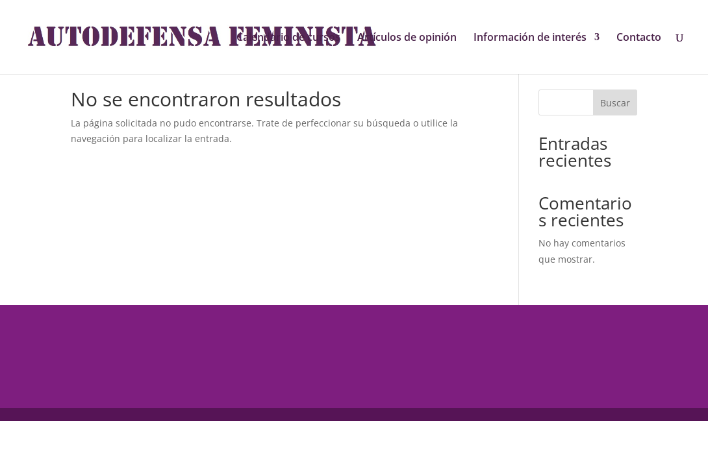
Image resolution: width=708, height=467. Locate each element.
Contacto (638, 38)
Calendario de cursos (288, 38)
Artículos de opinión (407, 38)
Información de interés (530, 38)
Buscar (615, 103)
